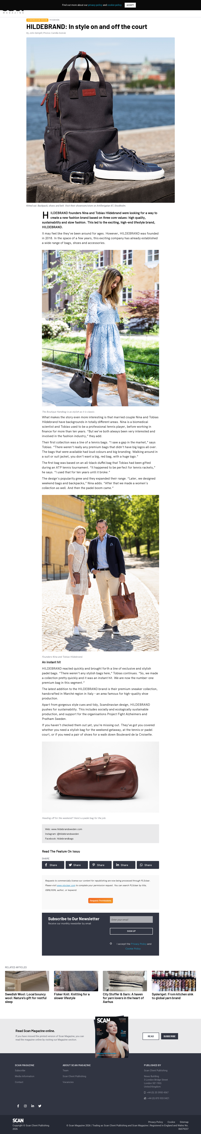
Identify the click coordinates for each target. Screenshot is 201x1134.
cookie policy (114, 5)
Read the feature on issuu (61, 851)
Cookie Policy (133, 948)
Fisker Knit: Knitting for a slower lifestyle (72, 996)
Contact (19, 1082)
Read (151, 1036)
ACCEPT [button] (130, 5)
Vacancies (68, 1082)
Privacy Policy (139, 943)
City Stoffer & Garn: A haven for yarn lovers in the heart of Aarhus (123, 998)
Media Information (24, 1076)
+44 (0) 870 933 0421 (158, 1098)
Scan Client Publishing (74, 1076)
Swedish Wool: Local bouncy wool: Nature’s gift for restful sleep (25, 998)
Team (65, 1070)
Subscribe (170, 1036)
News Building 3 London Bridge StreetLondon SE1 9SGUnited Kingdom (156, 1081)
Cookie (171, 1122)
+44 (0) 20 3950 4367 (157, 1092)
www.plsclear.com (66, 885)
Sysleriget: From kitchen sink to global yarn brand (172, 996)
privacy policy (95, 5)
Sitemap (184, 1122)
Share (51, 865)
